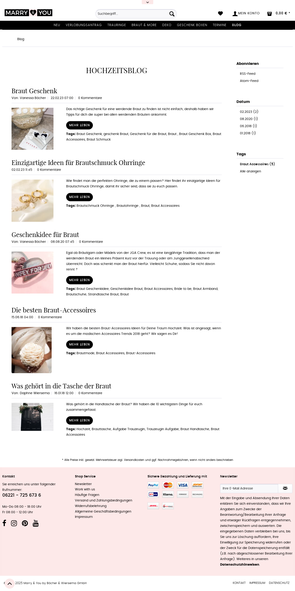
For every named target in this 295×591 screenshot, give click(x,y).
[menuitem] (136, 15)
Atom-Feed (249, 81)
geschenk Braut (115, 134)
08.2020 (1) (249, 119)
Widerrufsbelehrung (90, 506)
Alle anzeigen (250, 171)
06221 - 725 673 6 (21, 495)
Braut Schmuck (99, 139)
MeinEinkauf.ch (168, 505)
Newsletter (83, 484)
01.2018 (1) (248, 133)
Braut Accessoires (165, 205)
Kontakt (239, 583)
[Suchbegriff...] (136, 13)
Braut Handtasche (194, 429)
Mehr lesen (79, 125)
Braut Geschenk (34, 91)
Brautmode (85, 353)
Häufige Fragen (87, 495)
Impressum (84, 517)
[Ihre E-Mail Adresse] (249, 488)
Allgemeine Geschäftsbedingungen (103, 511)
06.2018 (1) (248, 126)
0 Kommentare (90, 98)
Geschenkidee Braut (126, 289)
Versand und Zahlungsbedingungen (103, 500)
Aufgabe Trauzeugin (129, 429)
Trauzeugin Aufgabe (163, 429)
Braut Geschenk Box (195, 134)
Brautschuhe (76, 294)
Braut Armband (205, 289)
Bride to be (183, 289)
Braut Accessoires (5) (257, 164)
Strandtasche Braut (103, 294)
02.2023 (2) (249, 112)
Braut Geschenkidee (93, 289)
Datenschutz (279, 583)
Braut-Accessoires (140, 353)
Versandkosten (134, 460)
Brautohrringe (128, 205)
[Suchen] (172, 13)
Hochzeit (83, 429)
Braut (172, 134)
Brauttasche (101, 429)
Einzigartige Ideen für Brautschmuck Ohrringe (78, 163)
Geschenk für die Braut (148, 134)
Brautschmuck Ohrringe (96, 205)
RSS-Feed (247, 73)
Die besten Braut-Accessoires (54, 310)
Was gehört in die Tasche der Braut (61, 386)
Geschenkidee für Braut (45, 235)
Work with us (85, 489)
